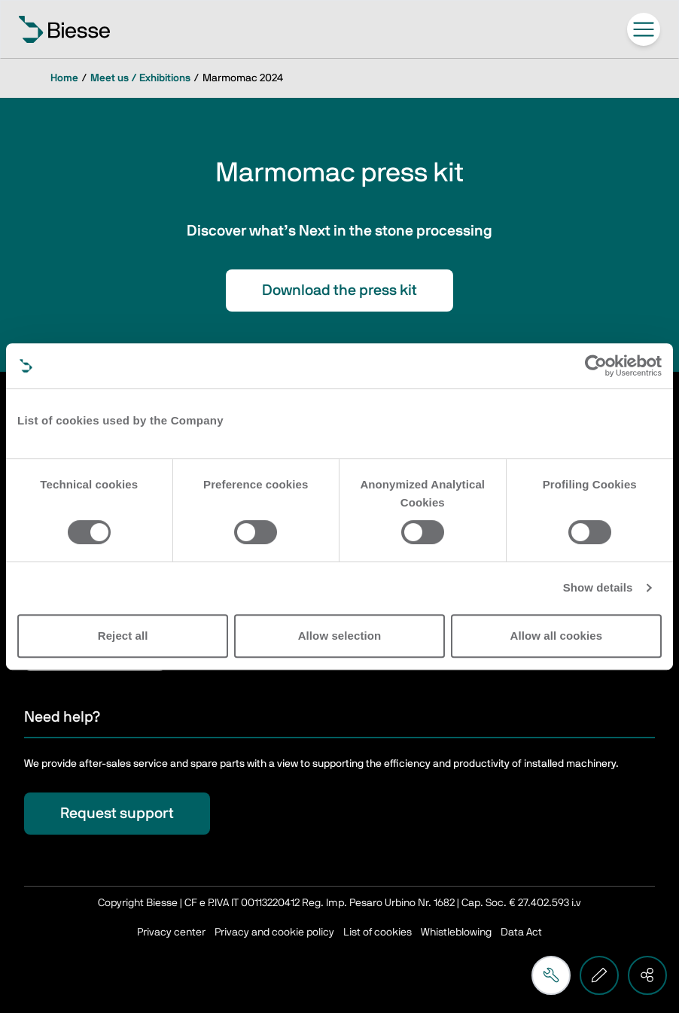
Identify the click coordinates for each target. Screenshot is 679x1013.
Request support (117, 813)
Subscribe (94, 649)
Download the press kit (339, 290)
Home (64, 78)
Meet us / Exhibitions (140, 78)
